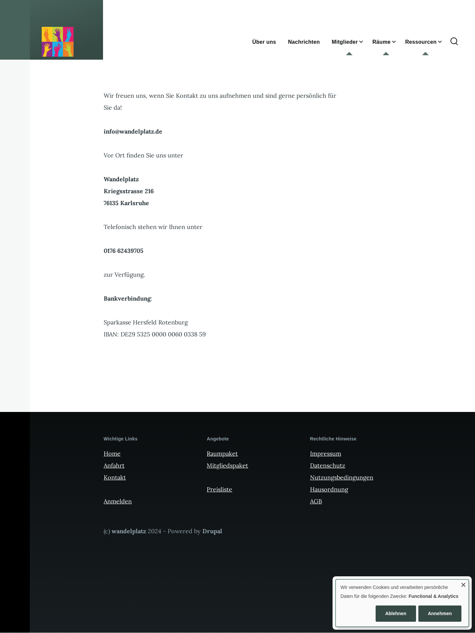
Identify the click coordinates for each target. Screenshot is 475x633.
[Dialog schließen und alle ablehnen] (463, 584)
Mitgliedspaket (227, 465)
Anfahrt (114, 465)
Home (112, 453)
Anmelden (118, 501)
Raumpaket (222, 453)
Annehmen (440, 613)
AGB (316, 501)
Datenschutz (327, 465)
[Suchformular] (454, 42)
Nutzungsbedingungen (341, 477)
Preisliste (219, 489)
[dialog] (402, 603)
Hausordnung (329, 489)
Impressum (325, 453)
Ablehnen (395, 613)
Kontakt (115, 477)
